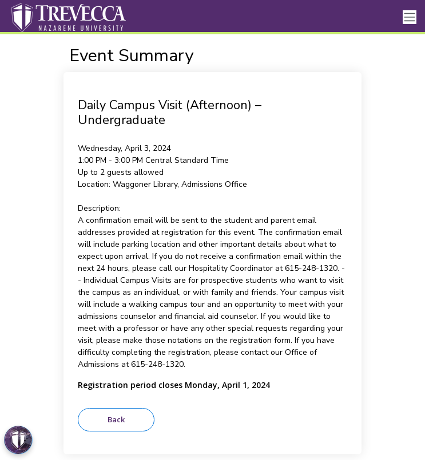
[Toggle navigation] (409, 17)
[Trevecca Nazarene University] (66, 17)
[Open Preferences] (18, 440)
